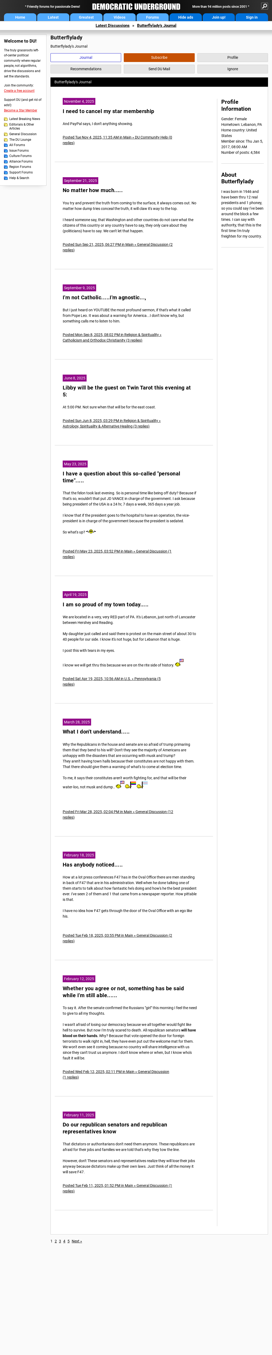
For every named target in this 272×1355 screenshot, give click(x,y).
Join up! (219, 17)
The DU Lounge (20, 140)
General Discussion (23, 134)
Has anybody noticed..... (93, 865)
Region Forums (20, 167)
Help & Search (19, 178)
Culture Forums (20, 156)
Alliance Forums (21, 161)
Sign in (252, 17)
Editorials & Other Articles (21, 127)
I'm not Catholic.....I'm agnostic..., (104, 298)
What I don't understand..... (96, 732)
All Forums (17, 145)
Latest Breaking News (24, 119)
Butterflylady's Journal (156, 25)
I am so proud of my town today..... (106, 605)
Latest (53, 17)
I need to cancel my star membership (108, 111)
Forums (152, 17)
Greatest (86, 17)
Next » (77, 1241)
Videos (119, 17)
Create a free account (19, 91)
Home (20, 17)
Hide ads (185, 17)
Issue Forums (19, 150)
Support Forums (21, 172)
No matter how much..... (93, 190)
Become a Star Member (20, 110)
